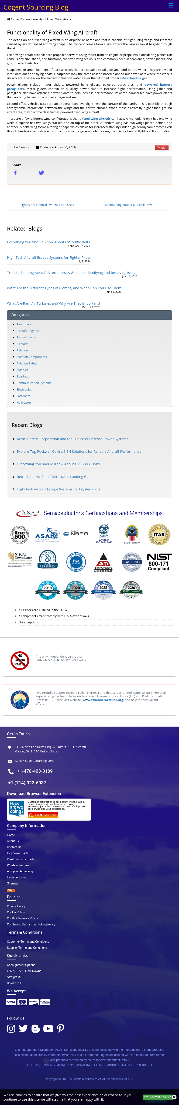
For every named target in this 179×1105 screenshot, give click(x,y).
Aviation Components (32, 357)
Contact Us (14, 847)
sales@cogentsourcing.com (34, 760)
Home (11, 835)
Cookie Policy (16, 912)
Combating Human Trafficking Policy (31, 924)
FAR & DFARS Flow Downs (24, 971)
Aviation (22, 350)
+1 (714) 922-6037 (27, 782)
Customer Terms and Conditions (28, 941)
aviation (162, 148)
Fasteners (23, 396)
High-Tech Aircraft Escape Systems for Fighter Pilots (48, 257)
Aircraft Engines (28, 331)
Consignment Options (21, 965)
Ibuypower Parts (17, 853)
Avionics (22, 370)
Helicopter (24, 402)
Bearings (23, 376)
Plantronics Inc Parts (20, 859)
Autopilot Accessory (20, 871)
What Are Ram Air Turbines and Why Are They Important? (53, 303)
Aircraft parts (26, 337)
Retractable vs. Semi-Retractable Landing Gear (54, 476)
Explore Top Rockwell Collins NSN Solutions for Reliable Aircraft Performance (79, 451)
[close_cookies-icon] (174, 1097)
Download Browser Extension (34, 793)
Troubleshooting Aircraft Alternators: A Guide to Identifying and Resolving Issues (72, 272)
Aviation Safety (27, 363)
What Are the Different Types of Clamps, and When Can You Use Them (64, 288)
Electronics (24, 389)
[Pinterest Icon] (60, 1028)
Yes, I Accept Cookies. (158, 1097)
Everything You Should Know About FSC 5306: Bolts (48, 242)
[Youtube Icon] (48, 1028)
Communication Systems (34, 383)
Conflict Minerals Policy (22, 918)
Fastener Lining (17, 877)
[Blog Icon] (35, 1028)
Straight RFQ (15, 977)
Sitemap (12, 883)
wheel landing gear (134, 78)
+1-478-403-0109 (35, 771)
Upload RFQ (14, 983)
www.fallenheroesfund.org (103, 700)
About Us (13, 841)
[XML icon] (89, 890)
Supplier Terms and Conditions (27, 947)
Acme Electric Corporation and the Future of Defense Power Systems (72, 438)
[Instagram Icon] (11, 1028)
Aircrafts (22, 344)
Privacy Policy (16, 906)
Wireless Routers (18, 865)
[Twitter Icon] (23, 1028)
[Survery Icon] (45, 814)
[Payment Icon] (11, 1004)
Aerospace (24, 324)
